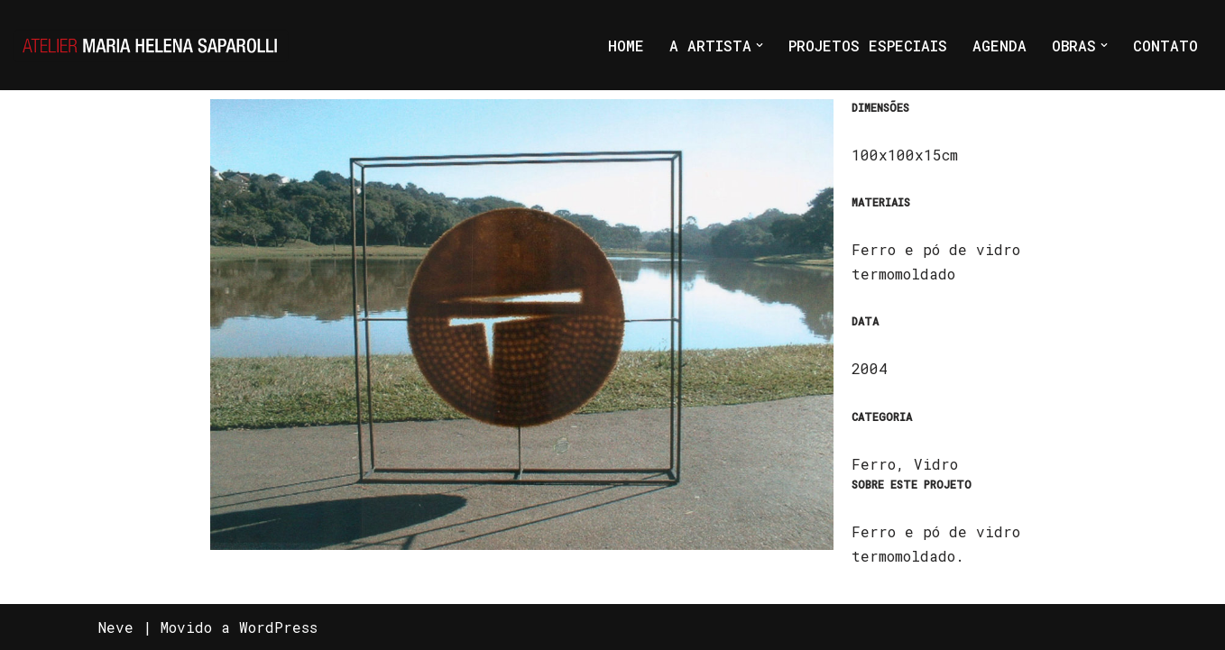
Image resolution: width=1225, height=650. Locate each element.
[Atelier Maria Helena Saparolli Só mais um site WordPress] (151, 45)
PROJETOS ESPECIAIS (867, 45)
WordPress (278, 627)
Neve (116, 627)
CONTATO (1165, 45)
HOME (626, 45)
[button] (759, 45)
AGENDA (999, 45)
